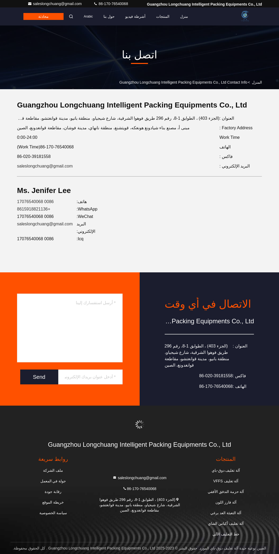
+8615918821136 (33, 209)
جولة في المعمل (53, 481)
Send (39, 377)
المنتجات (162, 16)
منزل (184, 16)
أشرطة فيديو (135, 16)
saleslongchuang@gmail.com (55, 4)
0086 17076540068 (35, 201)
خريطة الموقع (53, 502)
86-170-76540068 (110, 4)
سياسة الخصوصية (53, 513)
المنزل (257, 82)
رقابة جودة (53, 491)
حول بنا (109, 16)
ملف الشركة (53, 470)
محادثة (43, 16)
